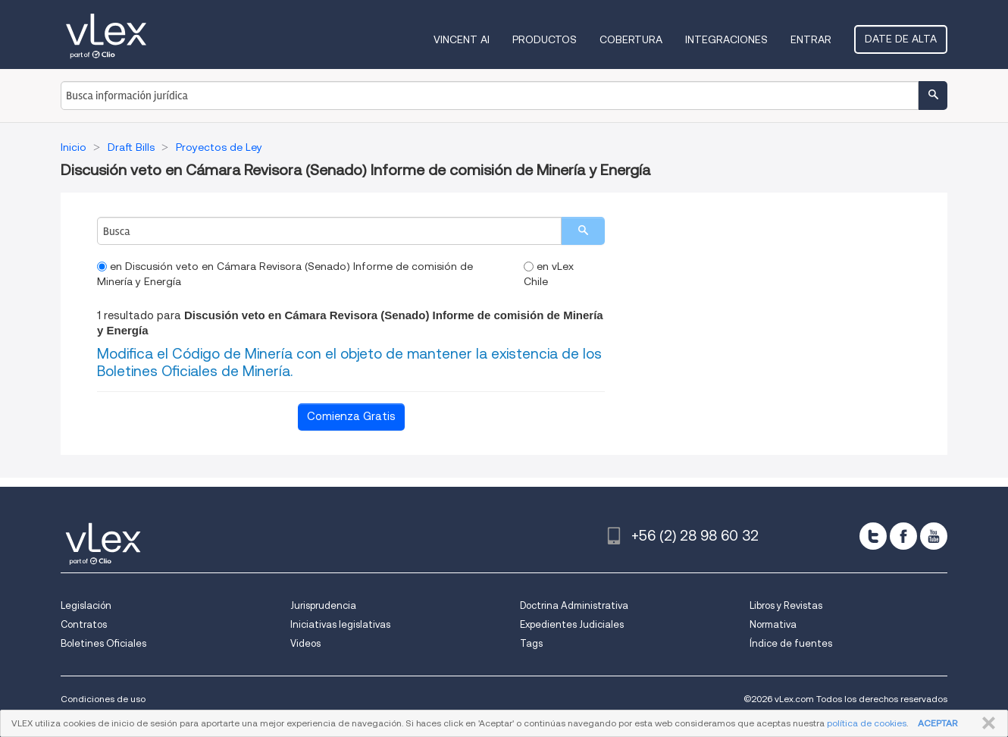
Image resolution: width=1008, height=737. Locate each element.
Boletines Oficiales (103, 643)
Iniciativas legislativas (340, 624)
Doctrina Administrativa (574, 605)
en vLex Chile (549, 273)
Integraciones (726, 39)
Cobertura (630, 39)
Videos (305, 643)
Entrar (810, 39)
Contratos (84, 624)
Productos (544, 39)
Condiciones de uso (103, 699)
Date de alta (901, 39)
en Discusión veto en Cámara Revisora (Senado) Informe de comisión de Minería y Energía (285, 273)
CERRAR (985, 723)
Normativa (773, 624)
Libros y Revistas (786, 605)
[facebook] (903, 536)
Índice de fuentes (791, 643)
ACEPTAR (937, 723)
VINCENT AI (462, 39)
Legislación (86, 605)
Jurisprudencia (323, 605)
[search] (583, 231)
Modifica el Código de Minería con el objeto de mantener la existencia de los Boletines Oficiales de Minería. (349, 362)
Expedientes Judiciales (572, 624)
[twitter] (873, 536)
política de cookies (866, 723)
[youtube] (933, 536)
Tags (531, 643)
